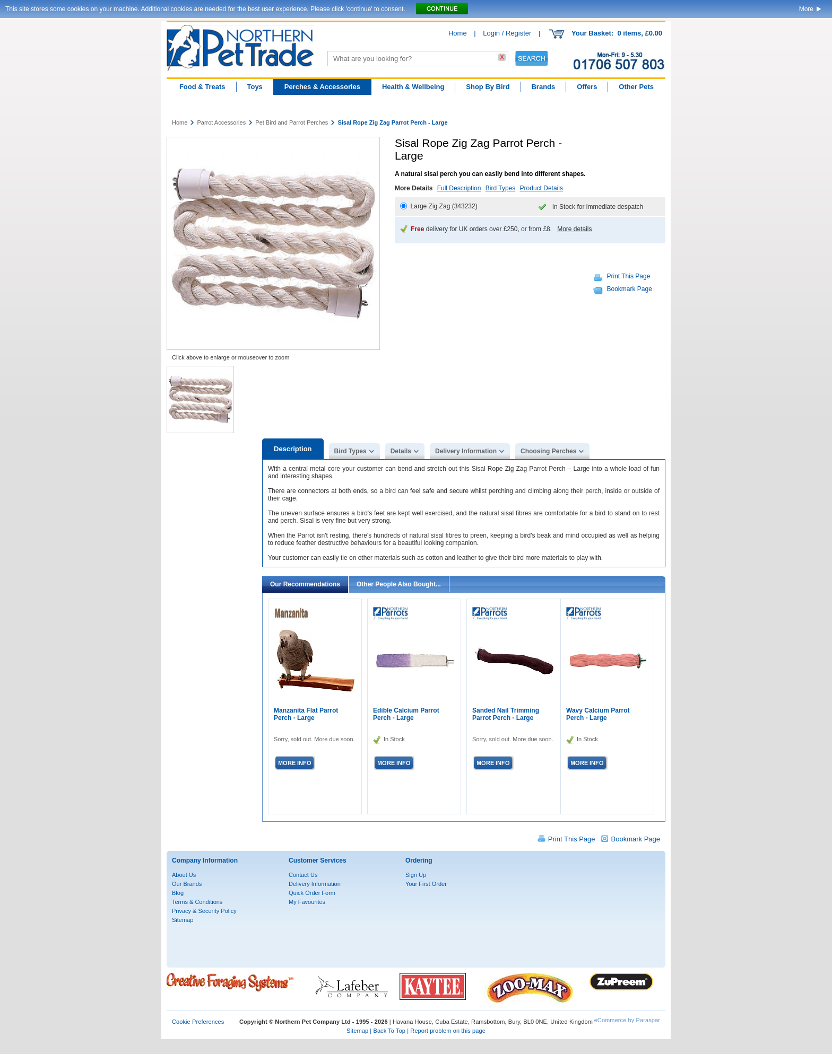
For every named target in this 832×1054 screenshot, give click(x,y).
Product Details (541, 188)
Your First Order (426, 884)
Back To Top (389, 1030)
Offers (587, 87)
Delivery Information (466, 451)
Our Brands (187, 884)
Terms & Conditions (197, 902)
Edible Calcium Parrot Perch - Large (406, 714)
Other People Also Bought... (399, 584)
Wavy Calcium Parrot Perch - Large (598, 714)
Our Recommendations (305, 584)
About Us (184, 875)
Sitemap (182, 920)
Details (401, 451)
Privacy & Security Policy (204, 911)
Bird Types (500, 188)
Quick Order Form (312, 893)
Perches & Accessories (322, 87)
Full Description (459, 188)
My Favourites (307, 902)
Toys (254, 87)
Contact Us (303, 875)
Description (293, 449)
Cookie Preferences (198, 1021)
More (806, 9)
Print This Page (629, 276)
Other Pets (636, 87)
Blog (178, 893)
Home (457, 33)
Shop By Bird (487, 87)
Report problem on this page (448, 1030)
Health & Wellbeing (413, 87)
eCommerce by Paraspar (627, 1020)
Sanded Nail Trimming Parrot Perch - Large (505, 714)
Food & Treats (202, 87)
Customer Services (317, 860)
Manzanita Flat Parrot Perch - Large (306, 714)
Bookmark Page (629, 289)
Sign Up (415, 875)
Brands (543, 87)
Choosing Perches (548, 451)
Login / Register (507, 33)
